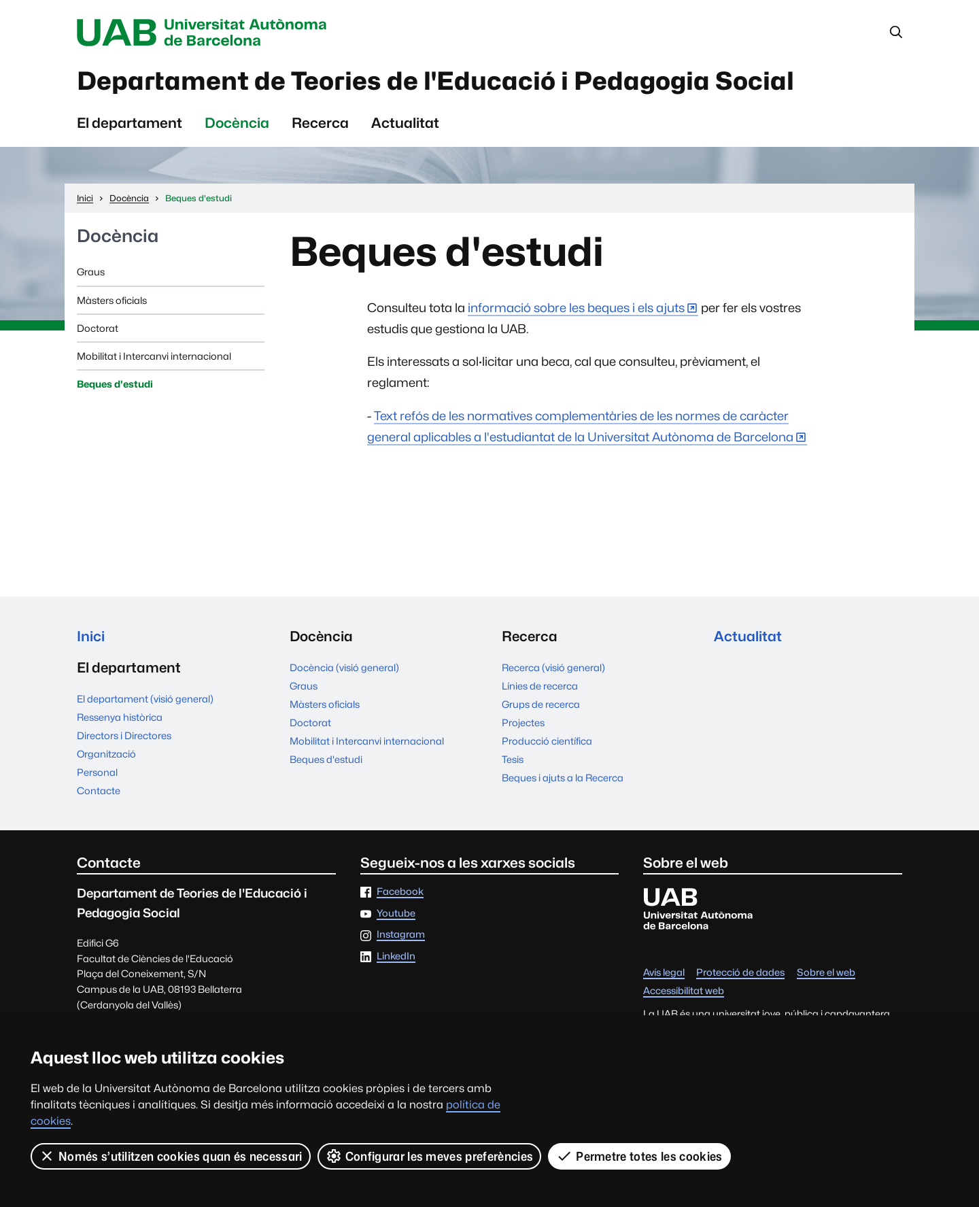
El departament (129, 122)
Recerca (320, 122)
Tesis (512, 759)
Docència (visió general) (344, 667)
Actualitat (405, 122)
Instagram (401, 934)
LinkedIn (396, 956)
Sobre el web (826, 972)
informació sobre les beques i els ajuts (576, 308)
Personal (97, 772)
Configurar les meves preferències (430, 1156)
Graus (91, 271)
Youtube (396, 913)
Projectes (523, 722)
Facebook (400, 891)
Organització (106, 754)
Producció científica (547, 741)
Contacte (98, 790)
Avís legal (664, 972)
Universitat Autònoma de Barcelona (205, 32)
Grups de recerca (541, 704)
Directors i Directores (124, 735)
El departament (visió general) (145, 698)
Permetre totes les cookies (639, 1156)
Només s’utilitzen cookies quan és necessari (171, 1156)
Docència (237, 122)
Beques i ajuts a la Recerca (562, 777)
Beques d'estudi (115, 384)
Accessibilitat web (683, 991)
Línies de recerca (540, 686)
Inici (91, 636)
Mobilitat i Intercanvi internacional (154, 356)
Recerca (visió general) (553, 667)
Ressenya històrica (119, 717)
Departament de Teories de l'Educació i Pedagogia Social (435, 81)
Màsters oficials (112, 300)
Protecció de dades (740, 972)
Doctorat (97, 328)
